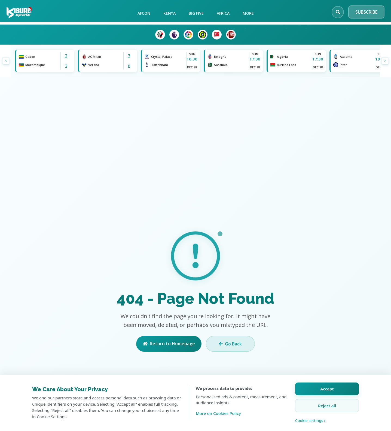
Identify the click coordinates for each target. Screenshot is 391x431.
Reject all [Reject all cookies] (327, 405)
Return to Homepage (169, 344)
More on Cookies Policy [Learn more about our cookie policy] (218, 413)
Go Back (230, 344)
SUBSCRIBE (366, 12)
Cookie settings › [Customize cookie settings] (310, 420)
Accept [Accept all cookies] (327, 388)
